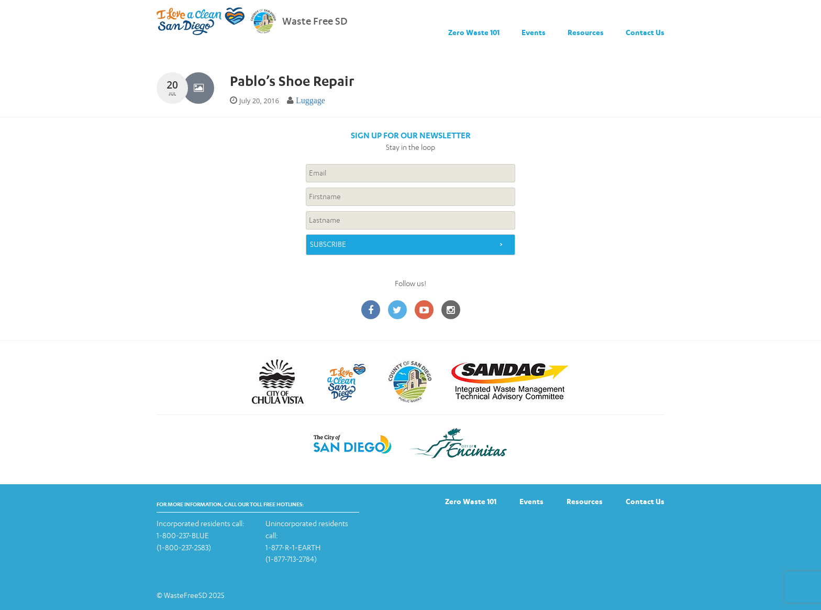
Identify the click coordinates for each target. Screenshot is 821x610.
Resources (586, 32)
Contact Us (645, 32)
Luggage (310, 100)
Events (534, 32)
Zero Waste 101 (474, 32)
